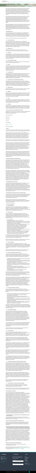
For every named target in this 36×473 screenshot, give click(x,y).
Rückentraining (27, 457)
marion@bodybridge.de (10, 124)
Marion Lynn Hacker (5, 459)
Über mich (26, 460)
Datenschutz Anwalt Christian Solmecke (19, 448)
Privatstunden (26, 458)
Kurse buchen (26, 461)
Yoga (25, 456)
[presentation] (18, 467)
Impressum (26, 463)
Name (13, 463)
